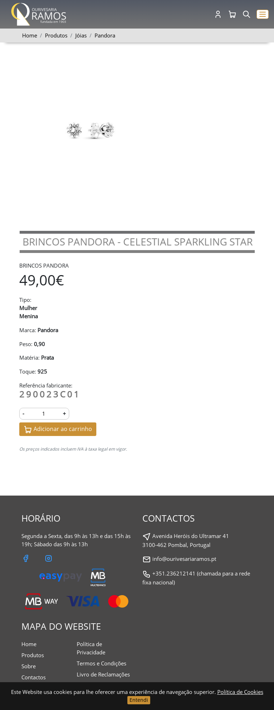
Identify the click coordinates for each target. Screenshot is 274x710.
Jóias (81, 35)
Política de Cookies (240, 691)
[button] (263, 14)
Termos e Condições (101, 663)
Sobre (28, 666)
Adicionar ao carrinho (58, 429)
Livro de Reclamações (103, 674)
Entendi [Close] (139, 699)
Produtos (32, 655)
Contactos (33, 677)
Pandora (105, 35)
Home (29, 35)
